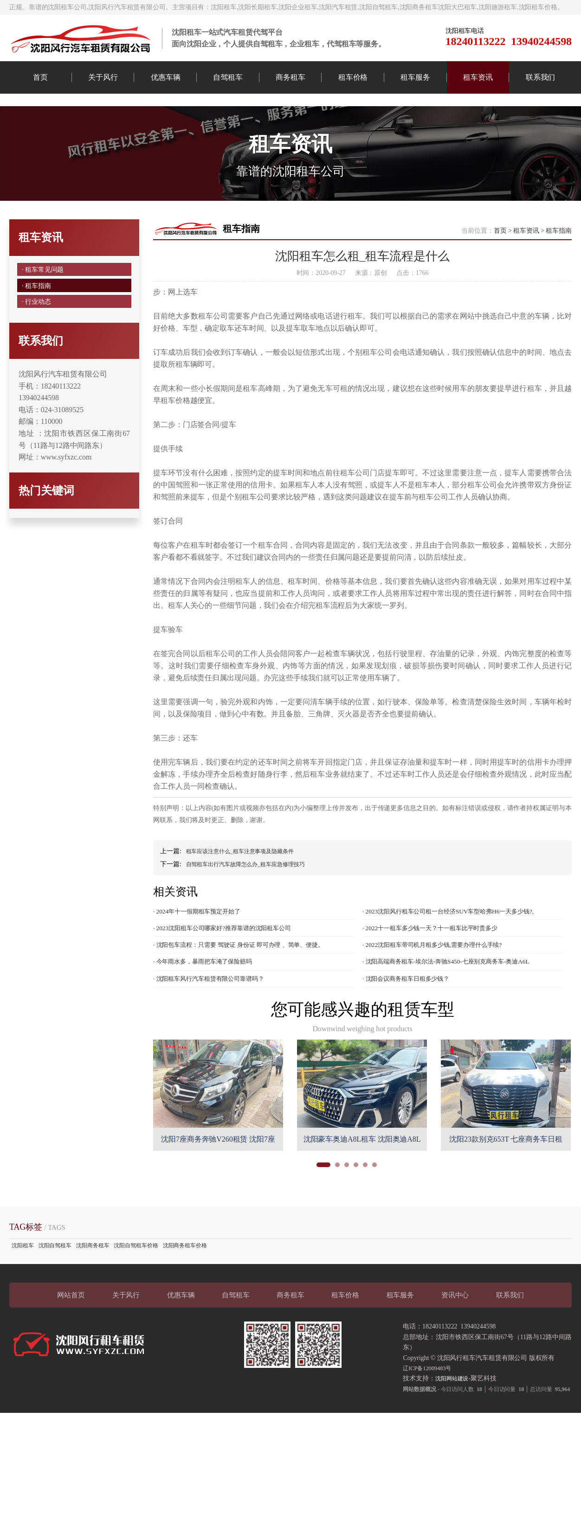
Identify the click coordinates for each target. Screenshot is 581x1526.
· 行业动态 (37, 346)
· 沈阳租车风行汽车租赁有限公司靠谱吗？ (217, 1018)
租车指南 (559, 262)
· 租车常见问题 (45, 303)
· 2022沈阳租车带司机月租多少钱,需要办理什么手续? (442, 981)
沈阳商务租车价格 (185, 1286)
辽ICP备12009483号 (430, 1408)
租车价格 (353, 77)
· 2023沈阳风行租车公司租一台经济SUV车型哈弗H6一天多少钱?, (460, 944)
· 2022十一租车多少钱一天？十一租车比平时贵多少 (440, 963)
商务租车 (290, 77)
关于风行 (103, 77)
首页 (40, 77)
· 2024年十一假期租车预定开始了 (203, 944)
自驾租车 (228, 77)
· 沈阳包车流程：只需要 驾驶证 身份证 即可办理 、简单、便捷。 (251, 981)
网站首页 (71, 1336)
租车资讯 (478, 77)
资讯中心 (455, 1336)
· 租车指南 (37, 324)
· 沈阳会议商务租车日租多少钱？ (412, 1018)
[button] (323, 1205)
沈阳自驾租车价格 (136, 1286)
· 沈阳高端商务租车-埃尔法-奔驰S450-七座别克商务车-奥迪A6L (458, 1000)
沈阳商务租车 (92, 1286)
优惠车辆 (166, 77)
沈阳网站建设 (454, 1419)
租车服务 (415, 77)
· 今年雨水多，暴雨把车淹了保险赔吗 (210, 1000)
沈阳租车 (23, 1286)
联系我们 (540, 77)
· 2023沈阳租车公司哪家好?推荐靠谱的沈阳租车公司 (232, 963)
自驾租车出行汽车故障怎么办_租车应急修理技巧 (255, 896)
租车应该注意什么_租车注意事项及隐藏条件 (249, 883)
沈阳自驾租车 (55, 1286)
